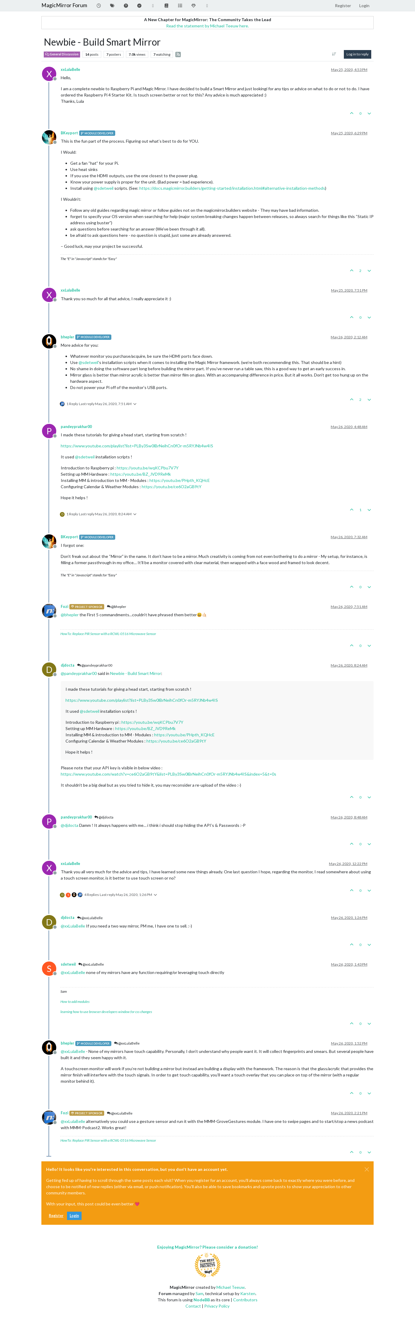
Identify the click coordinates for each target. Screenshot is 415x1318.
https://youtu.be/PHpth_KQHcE (179, 480)
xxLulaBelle (70, 69)
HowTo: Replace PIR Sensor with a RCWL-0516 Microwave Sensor (108, 633)
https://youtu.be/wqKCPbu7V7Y (148, 467)
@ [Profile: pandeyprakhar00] (79, 673)
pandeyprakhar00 (76, 426)
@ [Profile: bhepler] (70, 614)
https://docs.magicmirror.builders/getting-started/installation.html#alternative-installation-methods (232, 188)
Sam (199, 1293)
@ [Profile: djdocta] (69, 825)
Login (74, 1215)
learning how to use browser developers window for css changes (106, 1011)
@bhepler (116, 606)
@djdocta (103, 817)
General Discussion (62, 54)
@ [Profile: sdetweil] (103, 188)
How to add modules (75, 1001)
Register (56, 1215)
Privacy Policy (217, 1305)
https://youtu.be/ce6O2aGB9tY (172, 486)
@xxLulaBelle (90, 918)
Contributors (245, 1299)
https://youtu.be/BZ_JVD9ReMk (140, 474)
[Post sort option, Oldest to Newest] (334, 54)
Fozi (64, 606)
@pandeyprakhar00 (94, 665)
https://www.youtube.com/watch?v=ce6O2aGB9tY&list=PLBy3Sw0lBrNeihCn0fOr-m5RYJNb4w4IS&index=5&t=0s (168, 774)
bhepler (67, 337)
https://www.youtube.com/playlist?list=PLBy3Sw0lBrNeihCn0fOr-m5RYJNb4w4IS (137, 445)
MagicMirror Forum (64, 5)
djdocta (67, 665)
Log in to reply (358, 54)
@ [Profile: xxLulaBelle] (73, 925)
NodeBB (202, 1299)
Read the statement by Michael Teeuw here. (207, 25)
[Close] (367, 1169)
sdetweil (68, 964)
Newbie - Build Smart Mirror (135, 673)
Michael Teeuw (230, 1287)
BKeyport (69, 133)
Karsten (247, 1293)
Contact (193, 1305)
